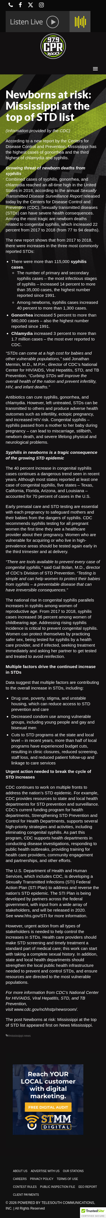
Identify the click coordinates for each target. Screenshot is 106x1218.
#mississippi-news (19, 1035)
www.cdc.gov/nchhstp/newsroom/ (45, 1009)
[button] (93, 1212)
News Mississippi (75, 1025)
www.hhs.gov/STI (30, 915)
